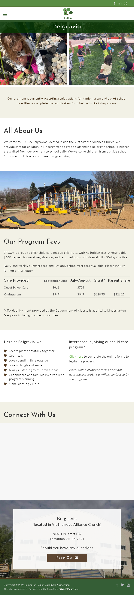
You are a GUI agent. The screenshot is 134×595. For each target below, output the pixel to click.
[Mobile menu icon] (4, 16)
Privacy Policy (66, 589)
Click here (76, 356)
